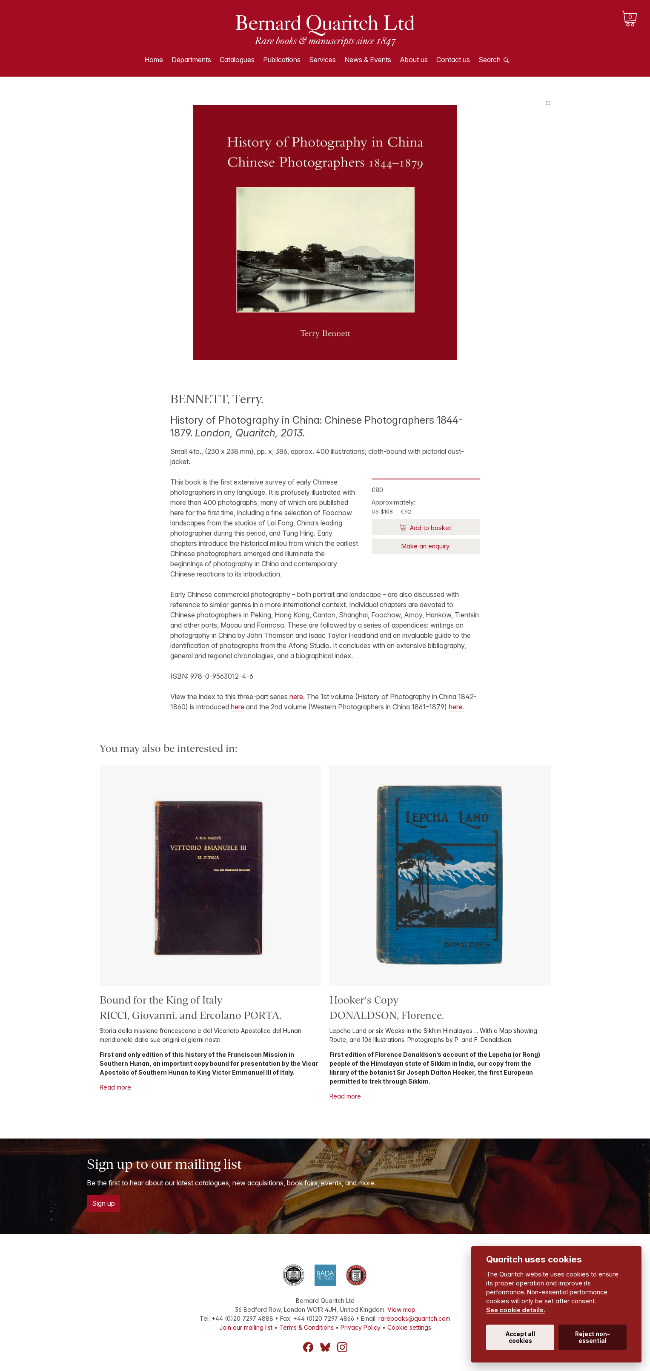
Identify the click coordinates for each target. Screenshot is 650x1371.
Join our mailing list (245, 1327)
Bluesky (325, 1347)
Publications (282, 59)
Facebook (308, 1347)
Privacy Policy (361, 1327)
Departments (191, 59)
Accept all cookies (520, 1337)
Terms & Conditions (306, 1327)
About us (414, 59)
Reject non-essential (592, 1337)
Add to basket (429, 527)
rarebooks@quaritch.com (414, 1318)
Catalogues (237, 59)
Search (489, 59)
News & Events (367, 59)
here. (297, 696)
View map (401, 1309)
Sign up (103, 1203)
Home (153, 59)
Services (322, 59)
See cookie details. (515, 1310)
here (237, 707)
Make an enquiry (425, 546)
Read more (115, 1087)
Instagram (342, 1347)
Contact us (453, 59)
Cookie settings (409, 1327)
